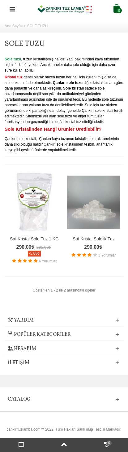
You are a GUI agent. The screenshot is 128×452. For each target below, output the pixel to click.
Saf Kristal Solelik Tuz (93, 238)
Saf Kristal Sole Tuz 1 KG (34, 238)
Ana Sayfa (13, 26)
